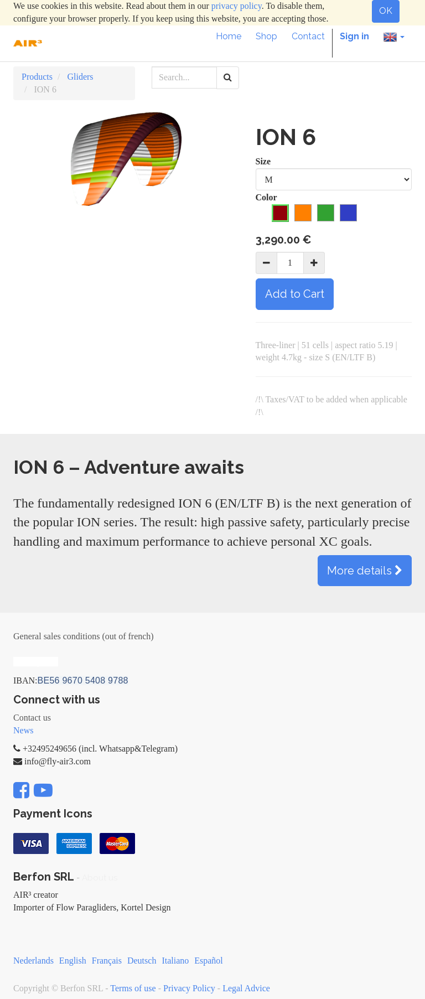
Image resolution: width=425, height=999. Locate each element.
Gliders (80, 76)
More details (364, 570)
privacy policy (236, 6)
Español (208, 960)
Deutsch (141, 960)
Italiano (175, 960)
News (23, 730)
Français (107, 960)
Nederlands (33, 960)
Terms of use (133, 988)
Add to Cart (294, 294)
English (72, 960)
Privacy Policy (189, 988)
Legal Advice (246, 988)
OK (385, 11)
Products (37, 76)
